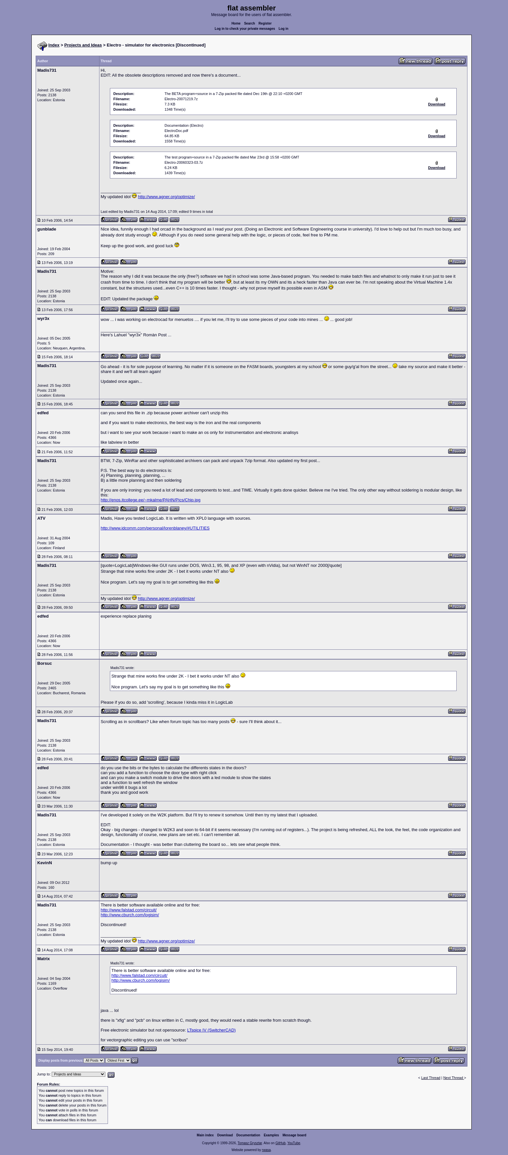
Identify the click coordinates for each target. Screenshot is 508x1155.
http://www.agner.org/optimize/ (166, 196)
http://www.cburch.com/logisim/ (130, 914)
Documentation (248, 1135)
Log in (284, 28)
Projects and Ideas (83, 45)
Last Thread (431, 1078)
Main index (205, 1135)
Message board (295, 1135)
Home (236, 23)
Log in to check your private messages (245, 28)
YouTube (293, 1143)
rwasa (266, 1150)
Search (249, 23)
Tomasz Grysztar (249, 1143)
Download (225, 1135)
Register (265, 23)
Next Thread (453, 1078)
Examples (271, 1135)
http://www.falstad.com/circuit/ (129, 909)
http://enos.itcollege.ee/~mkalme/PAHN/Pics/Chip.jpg (151, 499)
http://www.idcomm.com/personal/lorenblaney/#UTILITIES (155, 528)
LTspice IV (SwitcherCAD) (211, 1030)
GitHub (280, 1143)
